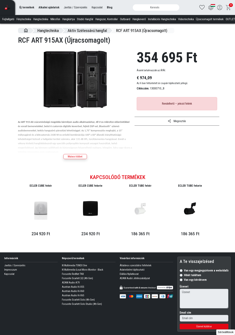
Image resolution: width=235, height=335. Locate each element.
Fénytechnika (23, 19)
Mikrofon (55, 19)
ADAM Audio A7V (71, 288)
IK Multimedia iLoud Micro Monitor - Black (82, 275)
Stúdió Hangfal (85, 19)
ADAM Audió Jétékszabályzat (135, 284)
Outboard (125, 19)
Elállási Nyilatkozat (129, 279)
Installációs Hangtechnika (162, 19)
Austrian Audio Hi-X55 (73, 292)
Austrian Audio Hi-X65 (73, 301)
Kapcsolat (97, 7)
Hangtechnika (40, 19)
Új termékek (26, 7)
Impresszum (10, 275)
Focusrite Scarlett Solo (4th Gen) (78, 305)
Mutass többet (75, 156)
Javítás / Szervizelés (75, 7)
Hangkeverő (139, 19)
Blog (109, 7)
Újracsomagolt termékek (210, 19)
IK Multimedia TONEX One (74, 271)
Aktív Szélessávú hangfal (87, 30)
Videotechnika (186, 19)
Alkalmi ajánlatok (49, 7)
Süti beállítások (225, 332)
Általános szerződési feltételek (135, 271)
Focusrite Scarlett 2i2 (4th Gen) (77, 284)
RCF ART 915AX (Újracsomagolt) (141, 30)
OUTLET (230, 19)
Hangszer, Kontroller (106, 19)
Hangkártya (68, 19)
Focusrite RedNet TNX (73, 279)
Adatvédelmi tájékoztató (132, 275)
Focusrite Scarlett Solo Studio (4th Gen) (82, 309)
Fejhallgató (8, 19)
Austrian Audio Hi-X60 (73, 297)
